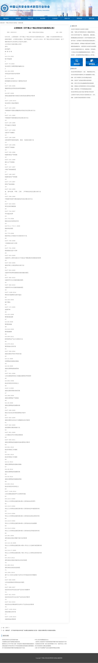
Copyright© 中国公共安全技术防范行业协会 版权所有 (49, 658)
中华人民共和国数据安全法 (41, 639)
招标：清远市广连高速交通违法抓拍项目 (81, 80)
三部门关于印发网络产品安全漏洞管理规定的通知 (47, 648)
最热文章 (74, 68)
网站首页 (6, 18)
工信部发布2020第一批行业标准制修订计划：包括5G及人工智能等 (52, 643)
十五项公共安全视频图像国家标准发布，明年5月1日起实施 (84, 52)
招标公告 (67, 18)
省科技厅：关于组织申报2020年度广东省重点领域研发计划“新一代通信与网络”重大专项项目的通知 (30, 630)
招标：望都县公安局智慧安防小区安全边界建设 (83, 86)
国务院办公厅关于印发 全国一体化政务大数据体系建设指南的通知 (19, 643)
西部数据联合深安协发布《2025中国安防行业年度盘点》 (84, 37)
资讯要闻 (18, 18)
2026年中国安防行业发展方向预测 (79, 29)
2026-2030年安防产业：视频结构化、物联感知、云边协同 (84, 35)
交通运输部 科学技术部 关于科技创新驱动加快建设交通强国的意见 (19, 645)
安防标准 (79, 18)
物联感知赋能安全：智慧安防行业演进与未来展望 (83, 46)
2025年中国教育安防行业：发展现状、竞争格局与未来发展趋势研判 (84, 49)
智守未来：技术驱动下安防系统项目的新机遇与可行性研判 (84, 40)
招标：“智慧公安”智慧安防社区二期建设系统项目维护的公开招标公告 (84, 32)
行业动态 (55, 18)
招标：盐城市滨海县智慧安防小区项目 (80, 97)
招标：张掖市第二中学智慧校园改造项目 (81, 89)
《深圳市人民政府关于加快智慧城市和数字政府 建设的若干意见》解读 (52, 641)
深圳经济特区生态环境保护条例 (10, 639)
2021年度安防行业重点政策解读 (43, 645)
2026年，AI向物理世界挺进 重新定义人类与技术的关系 (84, 55)
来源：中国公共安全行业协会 (36, 32)
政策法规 (91, 18)
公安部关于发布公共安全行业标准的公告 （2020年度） (84, 94)
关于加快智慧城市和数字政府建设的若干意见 (13, 648)
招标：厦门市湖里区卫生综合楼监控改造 (81, 77)
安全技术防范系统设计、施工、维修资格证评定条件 (84, 71)
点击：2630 (59, 32)
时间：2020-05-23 (11, 32)
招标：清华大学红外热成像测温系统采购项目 (82, 83)
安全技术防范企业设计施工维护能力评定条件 (82, 91)
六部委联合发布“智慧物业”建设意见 (11, 641)
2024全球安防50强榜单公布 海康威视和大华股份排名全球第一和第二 (84, 74)
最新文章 (74, 26)
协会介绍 (30, 18)
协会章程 (42, 18)
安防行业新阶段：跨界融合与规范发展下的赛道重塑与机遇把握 (84, 43)
